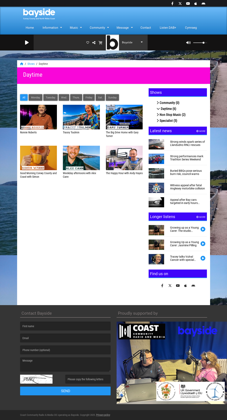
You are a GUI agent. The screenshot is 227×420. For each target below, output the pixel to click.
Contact (145, 27)
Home (30, 27)
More (200, 131)
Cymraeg (191, 27)
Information (50, 27)
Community (97, 27)
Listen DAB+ (168, 27)
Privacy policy (103, 414)
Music (74, 27)
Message (123, 27)
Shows (31, 63)
